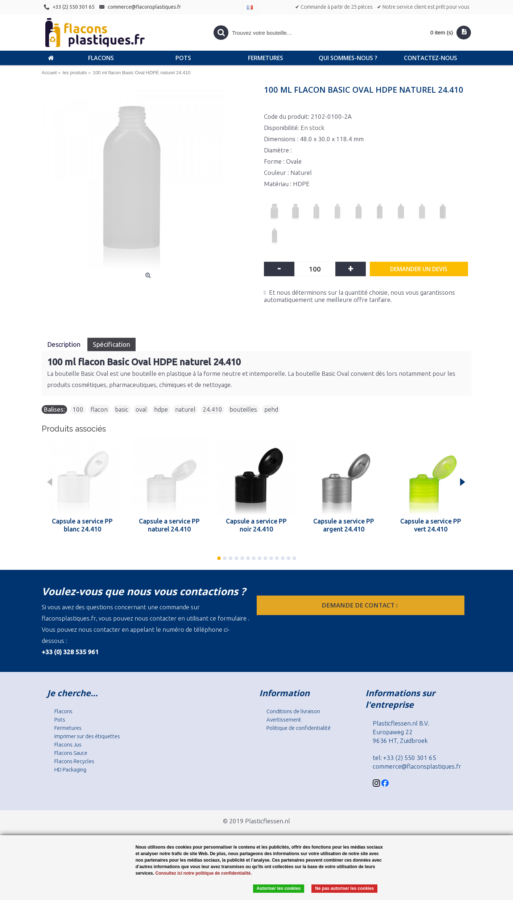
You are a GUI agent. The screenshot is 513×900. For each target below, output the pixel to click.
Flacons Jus (68, 744)
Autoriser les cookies (279, 888)
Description (64, 344)
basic (121, 409)
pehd (271, 409)
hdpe (161, 409)
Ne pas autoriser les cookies (344, 888)
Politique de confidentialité (298, 728)
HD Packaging (70, 769)
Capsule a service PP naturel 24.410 (169, 525)
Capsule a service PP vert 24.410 (430, 525)
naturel (185, 409)
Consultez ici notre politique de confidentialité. (203, 873)
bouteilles (243, 409)
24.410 (212, 409)
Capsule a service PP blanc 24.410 (82, 525)
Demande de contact (360, 605)
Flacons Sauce (70, 753)
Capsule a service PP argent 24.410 (343, 525)
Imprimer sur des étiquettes (87, 736)
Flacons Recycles (74, 761)
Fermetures (68, 728)
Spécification (111, 344)
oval (141, 409)
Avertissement (283, 719)
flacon (99, 409)
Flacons (63, 711)
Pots (59, 719)
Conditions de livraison (293, 711)
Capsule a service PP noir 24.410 (256, 525)
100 (78, 409)
